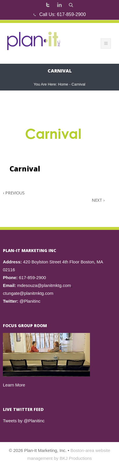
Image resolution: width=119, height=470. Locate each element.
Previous (14, 193)
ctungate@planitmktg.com (28, 293)
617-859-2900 (71, 14)
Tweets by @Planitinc (24, 420)
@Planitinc (29, 301)
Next (98, 200)
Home (63, 84)
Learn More (14, 384)
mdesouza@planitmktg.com (44, 285)
